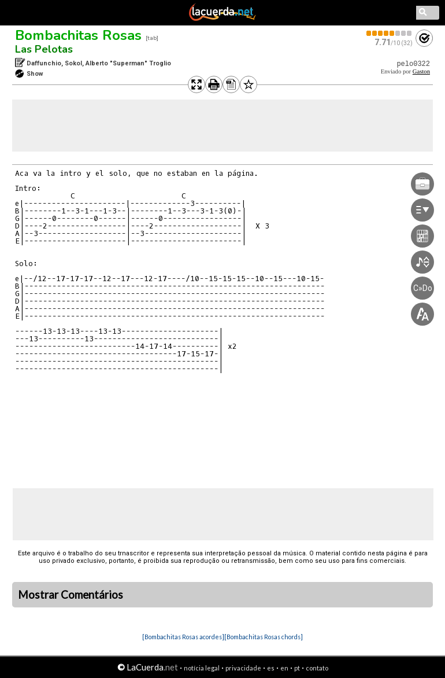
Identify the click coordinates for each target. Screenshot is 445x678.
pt (297, 668)
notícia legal (202, 668)
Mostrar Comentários (70, 594)
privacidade (243, 668)
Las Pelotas (44, 49)
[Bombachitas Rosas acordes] (183, 636)
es (271, 668)
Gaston (421, 71)
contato (317, 668)
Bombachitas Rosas (78, 35)
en (284, 668)
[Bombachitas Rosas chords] (263, 636)
